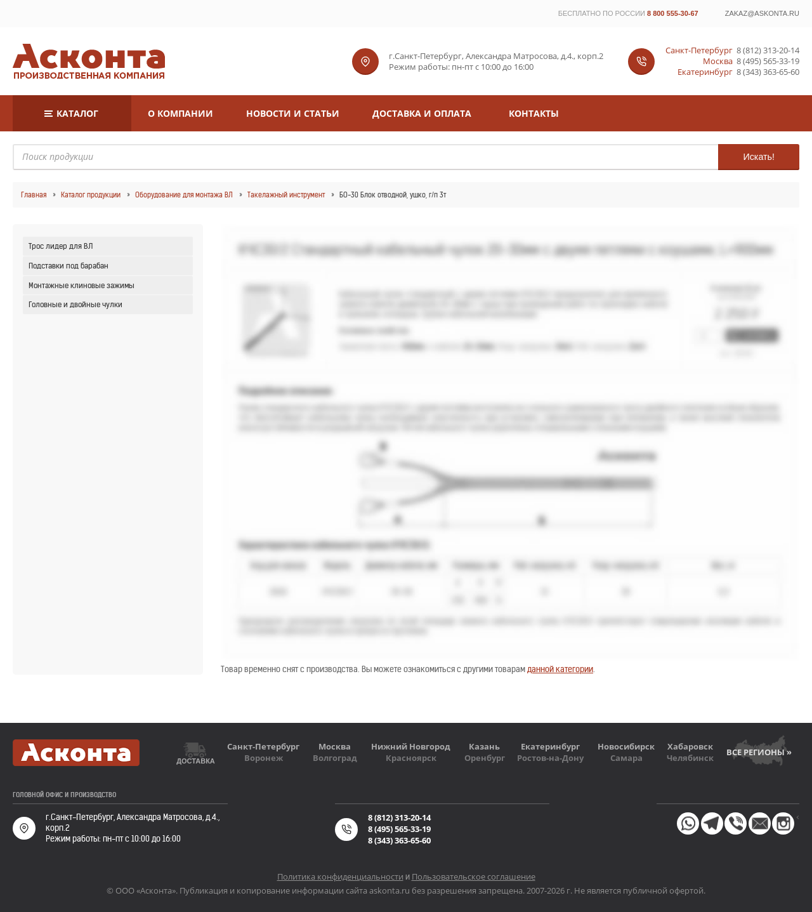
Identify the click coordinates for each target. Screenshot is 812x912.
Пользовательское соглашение (473, 876)
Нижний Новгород (410, 746)
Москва (334, 746)
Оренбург (484, 757)
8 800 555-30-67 (672, 13)
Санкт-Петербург (263, 746)
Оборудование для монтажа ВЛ (184, 194)
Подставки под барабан (68, 265)
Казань (484, 746)
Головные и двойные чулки (75, 304)
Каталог (77, 113)
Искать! (759, 157)
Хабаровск (690, 746)
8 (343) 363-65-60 (768, 72)
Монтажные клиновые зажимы (81, 285)
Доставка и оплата (421, 113)
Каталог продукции (91, 194)
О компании (180, 113)
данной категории (560, 669)
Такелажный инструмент (286, 194)
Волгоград (335, 757)
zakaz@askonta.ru (762, 13)
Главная (33, 194)
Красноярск (411, 757)
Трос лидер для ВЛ (61, 246)
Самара (626, 757)
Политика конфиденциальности (340, 876)
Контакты (534, 113)
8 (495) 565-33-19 (768, 61)
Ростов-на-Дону (550, 757)
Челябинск (690, 757)
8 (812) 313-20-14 (768, 50)
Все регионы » (759, 752)
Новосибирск (626, 746)
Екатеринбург (550, 746)
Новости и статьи (292, 113)
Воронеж (263, 757)
